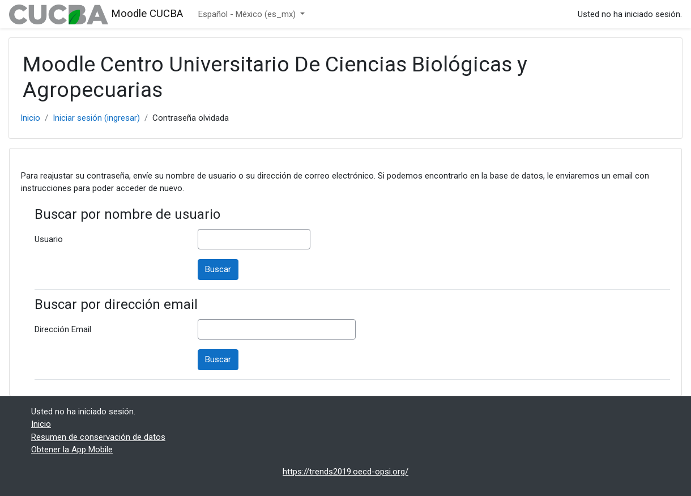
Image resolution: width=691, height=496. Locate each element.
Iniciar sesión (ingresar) (96, 118)
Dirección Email (63, 329)
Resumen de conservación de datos (98, 437)
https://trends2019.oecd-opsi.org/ (345, 472)
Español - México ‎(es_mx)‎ (248, 14)
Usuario (49, 239)
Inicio (30, 118)
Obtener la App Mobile (72, 449)
